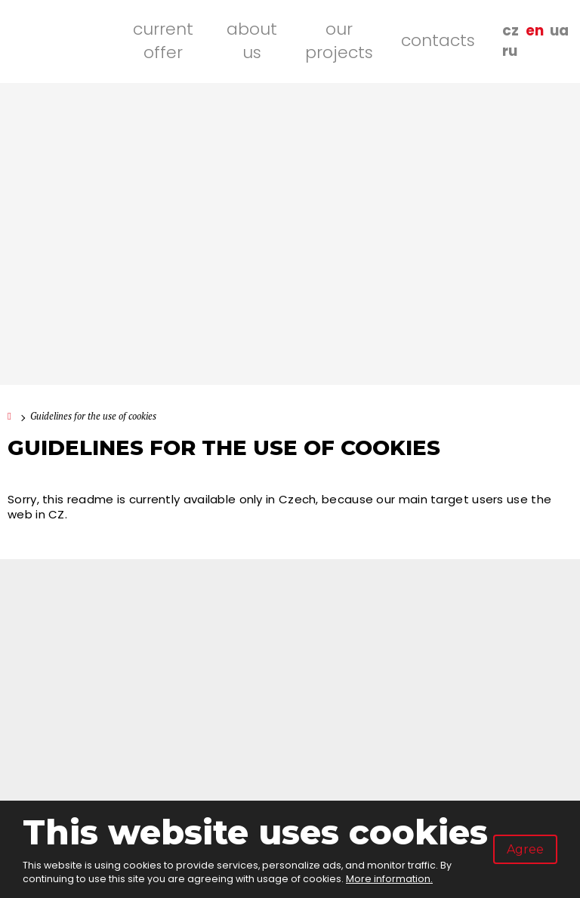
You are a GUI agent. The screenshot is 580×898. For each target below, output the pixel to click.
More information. (389, 878)
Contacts (438, 40)
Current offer (163, 40)
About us (252, 40)
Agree (525, 849)
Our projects (339, 40)
